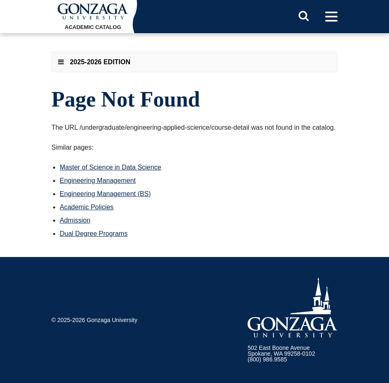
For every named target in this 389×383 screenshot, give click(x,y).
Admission (75, 220)
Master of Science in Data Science (110, 167)
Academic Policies (87, 207)
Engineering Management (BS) (105, 193)
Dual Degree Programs (94, 233)
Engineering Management (98, 180)
